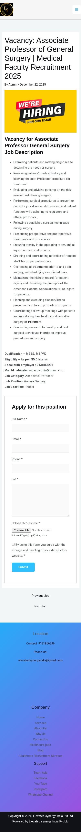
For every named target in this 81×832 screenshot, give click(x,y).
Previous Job (40, 596)
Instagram (40, 789)
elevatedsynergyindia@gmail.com (40, 660)
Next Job (40, 606)
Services (40, 723)
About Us (40, 728)
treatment (34, 322)
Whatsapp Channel (40, 794)
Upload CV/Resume (26, 523)
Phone (17, 459)
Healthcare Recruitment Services (40, 756)
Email (16, 439)
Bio (15, 479)
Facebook (40, 778)
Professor (16, 145)
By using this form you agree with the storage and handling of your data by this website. (39, 550)
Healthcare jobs (40, 745)
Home (41, 717)
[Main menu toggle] (76, 9)
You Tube (40, 783)
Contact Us (40, 739)
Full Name (19, 419)
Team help (41, 773)
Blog (40, 750)
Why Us (40, 734)
